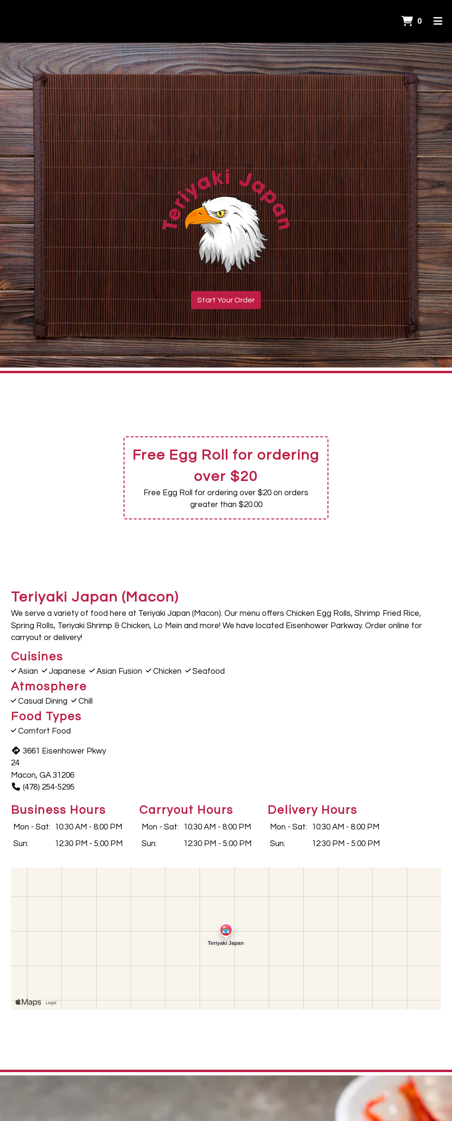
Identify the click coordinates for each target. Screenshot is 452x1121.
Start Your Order (226, 300)
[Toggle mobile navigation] (438, 21)
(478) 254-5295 (43, 787)
